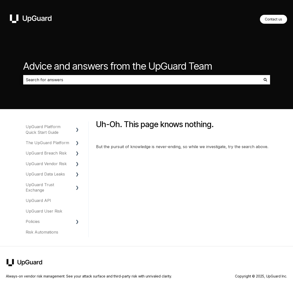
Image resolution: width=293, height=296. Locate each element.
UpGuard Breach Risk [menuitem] (46, 153)
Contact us (273, 19)
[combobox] (142, 79)
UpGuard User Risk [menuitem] (44, 211)
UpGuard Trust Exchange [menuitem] (40, 187)
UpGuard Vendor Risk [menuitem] (46, 163)
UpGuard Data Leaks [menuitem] (45, 174)
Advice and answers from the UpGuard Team (117, 66)
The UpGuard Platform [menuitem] (47, 142)
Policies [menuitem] (33, 221)
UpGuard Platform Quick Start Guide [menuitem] (43, 129)
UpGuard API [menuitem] (38, 200)
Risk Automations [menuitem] (42, 232)
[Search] (265, 79)
